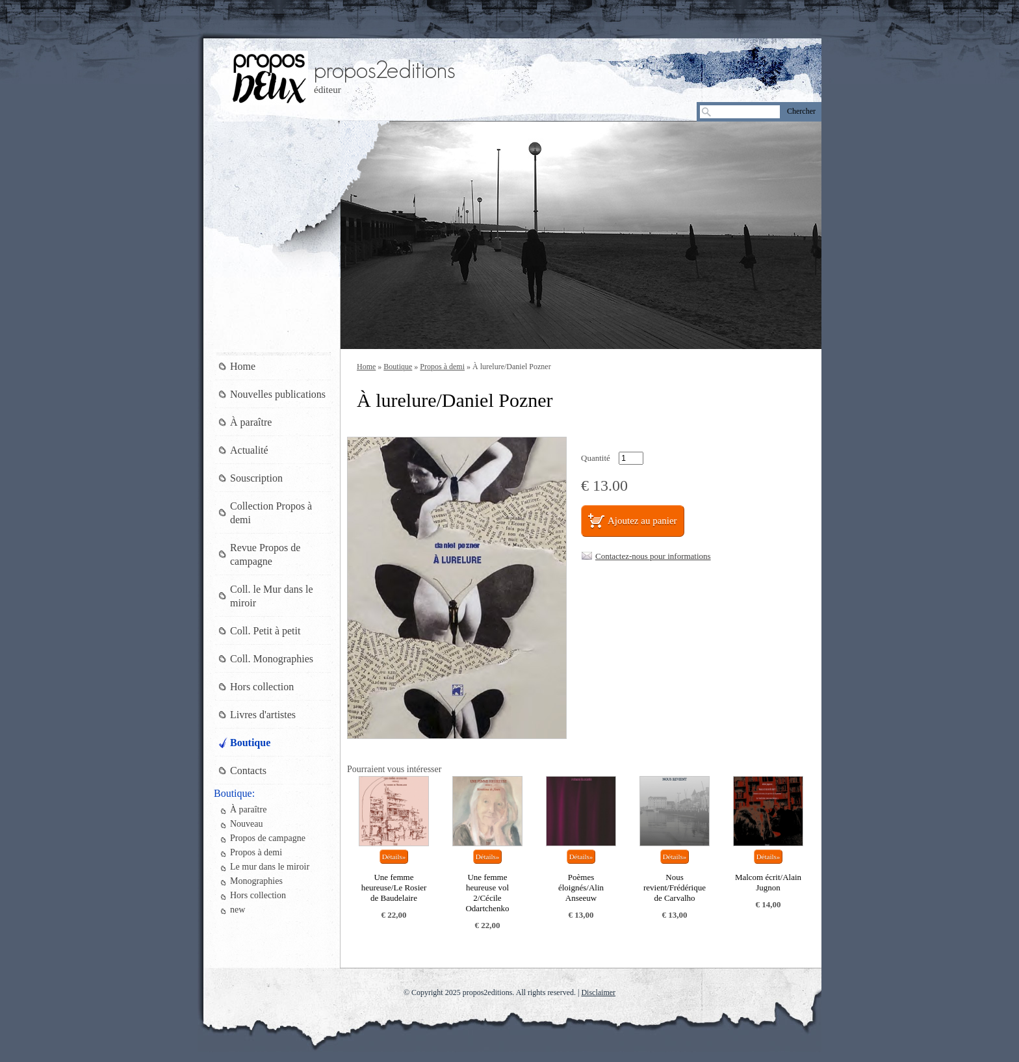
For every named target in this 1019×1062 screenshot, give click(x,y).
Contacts (248, 770)
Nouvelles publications (278, 394)
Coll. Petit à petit (265, 630)
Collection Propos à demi (271, 512)
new (237, 909)
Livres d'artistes (263, 714)
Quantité (595, 458)
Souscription (256, 478)
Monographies (256, 881)
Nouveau (246, 824)
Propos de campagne (267, 838)
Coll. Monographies (271, 658)
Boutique (397, 366)
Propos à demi (442, 366)
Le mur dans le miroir (269, 867)
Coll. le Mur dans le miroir (271, 596)
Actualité (249, 450)
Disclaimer (598, 992)
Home (366, 366)
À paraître (251, 422)
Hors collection (262, 686)
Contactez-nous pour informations (653, 556)
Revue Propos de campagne (265, 554)
